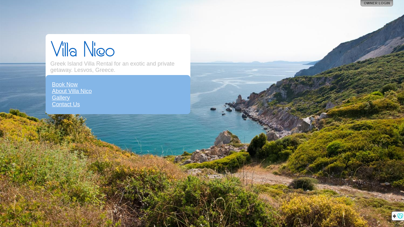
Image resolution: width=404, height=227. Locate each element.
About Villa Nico (72, 91)
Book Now (65, 84)
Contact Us (66, 104)
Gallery (61, 98)
